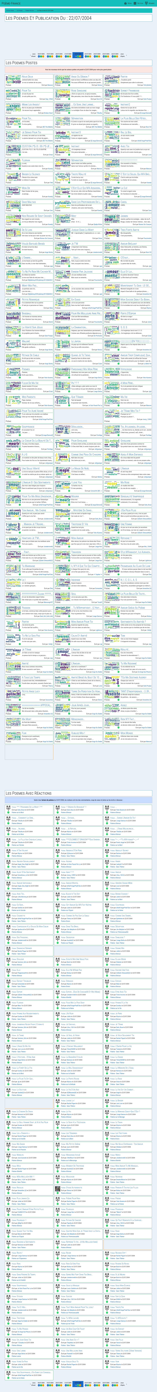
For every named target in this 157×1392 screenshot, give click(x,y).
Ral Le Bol (126, 132)
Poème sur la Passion (19, 1150)
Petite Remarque (30, 299)
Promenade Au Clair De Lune (135, 566)
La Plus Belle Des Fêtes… (134, 118)
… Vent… (75, 257)
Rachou (118, 853)
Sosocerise (49, 700)
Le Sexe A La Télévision (73, 1122)
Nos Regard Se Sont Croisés (37, 215)
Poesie (115, 1198)
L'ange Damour (97, 616)
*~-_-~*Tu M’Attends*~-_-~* (124, 839)
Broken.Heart (48, 113)
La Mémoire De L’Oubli (122, 1068)
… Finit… (26, 552)
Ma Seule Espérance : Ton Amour (126, 1144)
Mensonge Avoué (70, 1155)
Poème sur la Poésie (117, 1204)
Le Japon (76, 341)
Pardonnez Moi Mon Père (84, 369)
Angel (118, 1093)
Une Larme (19, 1350)
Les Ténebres (69, 1133)
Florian (26, 160)
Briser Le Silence (31, 174)
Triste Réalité (78, 174)
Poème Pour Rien (70, 1198)
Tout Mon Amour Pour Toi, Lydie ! (77, 1307)
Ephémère (119, 919)
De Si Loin (27, 229)
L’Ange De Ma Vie (21, 1046)
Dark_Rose (147, 505)
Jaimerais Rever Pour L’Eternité (28, 1024)
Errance (67, 981)
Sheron (69, 1190)
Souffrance (28, 426)
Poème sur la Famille (18, 1139)
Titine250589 (71, 1049)
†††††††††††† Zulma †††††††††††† (41, 593)
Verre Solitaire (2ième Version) (126, 1350)
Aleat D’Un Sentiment (23, 872)
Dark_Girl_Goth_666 (46, 616)
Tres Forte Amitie (130, 229)
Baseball (26, 313)
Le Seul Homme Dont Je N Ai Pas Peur (30, 1122)
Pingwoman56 (22, 973)
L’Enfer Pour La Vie (121, 1046)
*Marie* (118, 1212)
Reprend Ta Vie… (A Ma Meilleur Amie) (79, 1242)
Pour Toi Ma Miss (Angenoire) (37, 496)
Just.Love (21, 1049)
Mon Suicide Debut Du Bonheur (137, 299)
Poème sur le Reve (18, 834)
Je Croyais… (68, 1024)
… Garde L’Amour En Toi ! (123, 818)
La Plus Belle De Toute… (133, 593)
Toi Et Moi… (19, 1307)
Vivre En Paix (20, 1361)
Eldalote (119, 962)
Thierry (50, 686)
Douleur (18, 959)
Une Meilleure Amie (71, 1350)
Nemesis (70, 1060)
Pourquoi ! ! (19, 1220)
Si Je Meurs (117, 1274)
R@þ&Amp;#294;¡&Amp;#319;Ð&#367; (40, 280)
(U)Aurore (70, 853)
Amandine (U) (147, 294)
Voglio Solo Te (69, 1361)
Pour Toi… (27, 118)
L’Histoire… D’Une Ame (23, 1057)
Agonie (66, 861)
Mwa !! (20, 1006)
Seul (73, 593)
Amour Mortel (69, 883)
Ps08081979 (22, 1212)
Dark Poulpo (147, 99)
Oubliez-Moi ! (78, 733)
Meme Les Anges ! (31, 104)
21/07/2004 (68, 55)
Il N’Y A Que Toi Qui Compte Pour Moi (90, 566)
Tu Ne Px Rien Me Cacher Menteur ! (40, 271)
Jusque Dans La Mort (82, 229)
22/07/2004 (78, 55)
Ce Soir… (18, 905)
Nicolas (17, 1187)
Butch (51, 322)
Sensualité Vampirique (132, 496)
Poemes (26, 369)
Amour (115, 872)
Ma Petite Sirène (70, 1144)
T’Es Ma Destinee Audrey (133, 677)
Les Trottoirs (118, 1133)
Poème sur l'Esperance (19, 1258)
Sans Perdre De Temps (23, 1274)
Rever (66, 1253)
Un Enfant (117, 1329)
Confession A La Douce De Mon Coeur (30, 926)
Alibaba (118, 1147)
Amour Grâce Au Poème (133, 607)
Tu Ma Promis (20, 1329)
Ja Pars (116, 1013)
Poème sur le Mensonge (69, 1160)
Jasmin (124, 215)
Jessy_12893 (147, 419)
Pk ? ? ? (75, 383)
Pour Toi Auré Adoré (32, 410)
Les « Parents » (21, 1133)
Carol (124, 201)
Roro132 (99, 99)
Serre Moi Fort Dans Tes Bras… (77, 1274)
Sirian (51, 155)
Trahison (76, 552)
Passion (26, 607)
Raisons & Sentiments (23, 1242)
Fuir (24, 733)
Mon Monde (127, 733)
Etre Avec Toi (118, 992)
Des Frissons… (20, 937)
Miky (73, 215)
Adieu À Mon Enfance (132, 454)
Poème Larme (16, 1356)
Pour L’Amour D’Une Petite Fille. (28, 1209)
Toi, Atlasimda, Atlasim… (133, 426)
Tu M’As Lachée (70, 1318)
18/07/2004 (41, 55)
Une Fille (116, 1339)
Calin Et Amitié (79, 635)
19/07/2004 (50, 55)
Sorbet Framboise (130, 90)
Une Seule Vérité (31, 468)
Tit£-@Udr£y (147, 85)
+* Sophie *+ (98, 574)
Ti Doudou (20, 1343)
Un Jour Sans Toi (21, 1339)
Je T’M (74, 243)
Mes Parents (28, 396)
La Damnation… (79, 327)
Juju (150, 644)
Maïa (51, 308)
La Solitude (19, 1089)
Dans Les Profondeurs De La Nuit (88, 201)
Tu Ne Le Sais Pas (31, 635)
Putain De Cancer (71, 1220)
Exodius (118, 1006)
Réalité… (125, 649)
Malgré (26, 341)
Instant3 (76, 132)
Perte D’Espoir (128, 313)
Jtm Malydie (71, 929)
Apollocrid (21, 929)
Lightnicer (148, 561)
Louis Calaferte (72, 1288)
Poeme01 (70, 1354)
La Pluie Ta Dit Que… (23, 1078)
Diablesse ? (117, 937)
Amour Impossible (22, 883)
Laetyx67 (119, 864)
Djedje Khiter (98, 224)
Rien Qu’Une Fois (70, 1263)
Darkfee (20, 908)
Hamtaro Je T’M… (31, 538)
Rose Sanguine (79, 90)
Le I (23, 579)
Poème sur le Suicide (18, 910)
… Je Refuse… (69, 828)
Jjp (101, 644)
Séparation (77, 118)
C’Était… (125, 257)
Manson (50, 85)
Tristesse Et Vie (79, 524)
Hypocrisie (126, 369)
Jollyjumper (98, 449)
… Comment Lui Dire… (23, 818)
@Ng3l (20, 1223)
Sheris (100, 700)
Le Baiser (116, 1100)
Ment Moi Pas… (30, 285)
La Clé (124, 188)
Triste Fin (117, 1307)
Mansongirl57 (48, 602)
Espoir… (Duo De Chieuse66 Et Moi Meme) (80, 992)
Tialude (118, 1049)
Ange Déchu (49, 252)
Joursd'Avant (33, 55)
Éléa (150, 574)
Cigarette (18, 915)
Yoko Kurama (48, 378)
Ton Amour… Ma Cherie (34, 510)
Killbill (118, 1299)
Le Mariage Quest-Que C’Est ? (125, 1111)
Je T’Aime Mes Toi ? (130, 410)
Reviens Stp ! (118, 1253)
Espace (115, 981)
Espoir (17, 992)
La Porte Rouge (70, 1078)
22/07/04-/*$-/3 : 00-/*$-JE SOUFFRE (41, 146)
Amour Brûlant (129, 243)
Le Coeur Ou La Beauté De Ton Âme (40, 440)
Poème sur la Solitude (68, 1084)
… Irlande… (19, 828)
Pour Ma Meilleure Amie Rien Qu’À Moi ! (91, 313)
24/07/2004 (97, 55)
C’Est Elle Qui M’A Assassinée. (87, 188)
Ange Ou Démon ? (80, 76)
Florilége (99, 435)
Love (117, 886)
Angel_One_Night (23, 864)
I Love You (76, 482)
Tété (51, 183)
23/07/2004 (88, 55)
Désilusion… (77, 426)
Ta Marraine (28, 566)
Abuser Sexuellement (23, 861)
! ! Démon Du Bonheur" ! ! (73, 807)
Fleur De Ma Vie (30, 383)
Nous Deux (27, 76)
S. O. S (124, 327)
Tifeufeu (99, 113)
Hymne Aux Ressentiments (25, 1013)
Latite (69, 1245)
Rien (16, 1263)
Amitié (25, 663)
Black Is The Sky (70, 894)
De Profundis (98, 336)
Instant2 (125, 104)
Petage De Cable (30, 355)
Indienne (75, 579)
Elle (16, 970)
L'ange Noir (98, 547)
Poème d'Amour (66, 812)
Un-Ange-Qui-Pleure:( (144, 672)
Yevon (118, 1343)
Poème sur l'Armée (18, 845)
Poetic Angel (120, 842)
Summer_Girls (22, 962)
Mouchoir (67, 1176)
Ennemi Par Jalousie (82, 271)
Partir (124, 76)
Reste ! (17, 1253)
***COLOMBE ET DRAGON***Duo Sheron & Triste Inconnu (87, 839)
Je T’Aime (26, 649)
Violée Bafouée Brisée (33, 243)
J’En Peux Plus (128, 510)
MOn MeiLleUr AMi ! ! (23, 1176)
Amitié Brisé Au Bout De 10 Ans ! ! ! (89, 677)
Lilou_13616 (120, 875)
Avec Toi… (18, 894)
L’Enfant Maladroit (72, 1046)
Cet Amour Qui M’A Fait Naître (76, 905)
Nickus (100, 85)
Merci (115, 1155)
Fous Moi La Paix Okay (73, 1002)
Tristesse (18, 1318)
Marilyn (18, 1155)
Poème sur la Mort (18, 812)
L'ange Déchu (97, 391)
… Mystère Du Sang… (82, 510)
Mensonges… (78, 719)
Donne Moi (117, 948)
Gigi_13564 (49, 99)
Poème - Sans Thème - (68, 856)
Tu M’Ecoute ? (118, 1318)
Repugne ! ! (126, 538)
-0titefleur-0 (70, 1158)
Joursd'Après (122, 55)
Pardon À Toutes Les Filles (124, 1187)
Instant (75, 146)
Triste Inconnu (71, 842)
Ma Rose (125, 482)
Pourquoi (67, 1209)
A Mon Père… (127, 383)
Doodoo (20, 1125)
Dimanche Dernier (22, 948)
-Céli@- (149, 630)
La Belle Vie (147, 364)
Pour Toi (26, 90)
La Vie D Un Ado (70, 1089)
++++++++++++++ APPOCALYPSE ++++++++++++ (46, 705)
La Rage (116, 1078)
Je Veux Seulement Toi (122, 1035)
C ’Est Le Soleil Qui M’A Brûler (137, 174)
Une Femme (126, 524)
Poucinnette (147, 238)
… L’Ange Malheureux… (122, 828)
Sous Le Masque (70, 1285)
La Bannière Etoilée (72, 1057)
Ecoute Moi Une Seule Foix (74, 959)
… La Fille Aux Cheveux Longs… (27, 839)
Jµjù (51, 266)
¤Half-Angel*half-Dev (144, 141)
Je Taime (18, 1035)
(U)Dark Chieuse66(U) (144, 519)
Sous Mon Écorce (120, 1285)
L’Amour (125, 468)
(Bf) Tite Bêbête (47, 127)
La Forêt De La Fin (22, 1068)
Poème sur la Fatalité (68, 1073)
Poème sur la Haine (116, 910)
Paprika (69, 1223)
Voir (114, 1361)
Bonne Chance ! (119, 894)
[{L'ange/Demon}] (145, 113)
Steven (17, 1296)
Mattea (99, 477)
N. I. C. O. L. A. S (129, 579)
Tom (123, 635)
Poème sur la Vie (115, 1008)
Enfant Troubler (21, 981)
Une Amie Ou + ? (70, 1339)
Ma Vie (124, 396)
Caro (51, 210)
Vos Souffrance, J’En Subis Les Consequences (33, 1372)
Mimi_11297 (22, 1180)
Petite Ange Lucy (31, 691)
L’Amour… (76, 663)
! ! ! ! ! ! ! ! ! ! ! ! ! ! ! (129, 160)
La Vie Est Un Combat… (122, 1089)
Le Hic (66, 1111)
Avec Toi (125, 146)
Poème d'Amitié (66, 997)
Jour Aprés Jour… (80, 705)
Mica (16, 1166)
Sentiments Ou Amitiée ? (133, 621)
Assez (124, 705)
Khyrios (149, 308)
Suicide (66, 1296)
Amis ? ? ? (67, 872)
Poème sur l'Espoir (67, 910)
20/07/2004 (59, 55)
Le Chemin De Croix (22, 1111)
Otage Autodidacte (71, 1187)
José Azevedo (22, 1158)
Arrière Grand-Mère (121, 883)
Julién (69, 897)
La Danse (116, 1057)
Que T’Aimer (77, 396)
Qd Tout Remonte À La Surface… (126, 1220)
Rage (115, 1231)
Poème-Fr (11, 3)
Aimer (115, 861)
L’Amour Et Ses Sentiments (36, 482)
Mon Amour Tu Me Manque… (124, 1166)
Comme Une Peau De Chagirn (86, 454)
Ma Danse (18, 1144)
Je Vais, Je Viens (70, 1035)
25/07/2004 (106, 55)
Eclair (149, 336)
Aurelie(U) (70, 940)
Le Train (116, 1122)
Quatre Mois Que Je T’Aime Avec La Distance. (82, 1231)
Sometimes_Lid (23, 875)
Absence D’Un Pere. (71, 850)
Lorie (149, 155)
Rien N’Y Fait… (128, 719)
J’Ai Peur (67, 1013)
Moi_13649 (147, 547)
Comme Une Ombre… (121, 915)
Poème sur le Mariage (117, 1117)
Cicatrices (117, 905)
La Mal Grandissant (72, 1068)
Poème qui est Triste (67, 1324)
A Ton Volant (20, 850)
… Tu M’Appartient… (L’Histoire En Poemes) (93, 607)
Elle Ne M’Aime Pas (71, 970)
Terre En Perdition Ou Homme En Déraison (93, 691)
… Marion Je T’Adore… (33, 524)
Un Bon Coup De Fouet (73, 1329)
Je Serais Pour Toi (31, 132)
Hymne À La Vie (119, 1002)
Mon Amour (77, 538)
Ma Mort (26, 719)
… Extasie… (68, 818)
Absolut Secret (119, 850)
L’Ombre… (27, 257)
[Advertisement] (78, 36)
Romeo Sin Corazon (145, 224)
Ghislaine (126, 440)
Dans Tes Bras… (70, 926)
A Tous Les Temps (31, 677)
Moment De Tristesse (72, 1166)
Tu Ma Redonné (129, 663)
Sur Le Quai (117, 1296)
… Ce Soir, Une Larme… (82, 104)
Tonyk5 (99, 602)
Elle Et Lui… (127, 271)
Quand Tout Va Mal (22, 1231)
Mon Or (26, 188)
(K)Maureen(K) (71, 1093)
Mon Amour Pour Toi (82, 621)
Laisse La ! (68, 1100)
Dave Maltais (29, 201)
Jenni (149, 322)
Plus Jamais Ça (20, 1198)
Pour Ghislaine (79, 440)
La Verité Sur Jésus (32, 327)
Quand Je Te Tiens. (81, 355)
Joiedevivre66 (97, 252)
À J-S (24, 454)
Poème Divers (65, 921)
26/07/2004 (114, 55)
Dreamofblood (121, 1180)
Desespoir (67, 937)
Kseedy (50, 169)
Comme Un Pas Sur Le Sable (75, 915)
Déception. (117, 926)
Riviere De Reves (119, 1263)
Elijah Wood (118, 959)
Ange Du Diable (146, 602)
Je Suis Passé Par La (95, 405)
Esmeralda (98, 588)
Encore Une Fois (119, 970)
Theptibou (70, 1343)
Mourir (75, 496)
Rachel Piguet (22, 951)
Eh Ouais (75, 299)
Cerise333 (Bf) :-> (96, 491)
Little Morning (22, 897)
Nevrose (116, 1176)
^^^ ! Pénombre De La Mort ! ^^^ (27, 807)
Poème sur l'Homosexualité (119, 932)
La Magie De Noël (80, 468)
